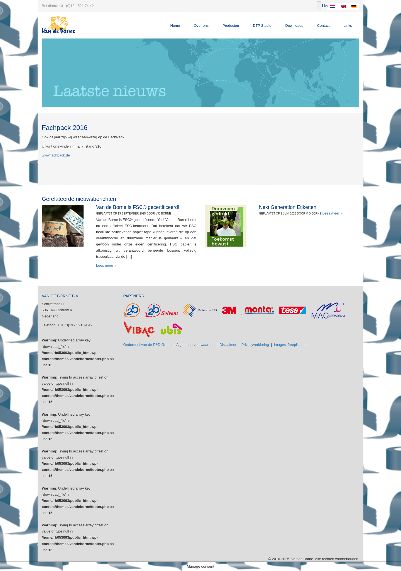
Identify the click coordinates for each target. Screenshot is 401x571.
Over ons (201, 25)
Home (175, 25)
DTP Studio (262, 25)
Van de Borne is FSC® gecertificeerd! (137, 207)
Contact (323, 25)
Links (348, 25)
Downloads (294, 25)
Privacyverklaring (255, 345)
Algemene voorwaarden (195, 345)
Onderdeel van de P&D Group (147, 345)
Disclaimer (227, 345)
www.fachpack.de (56, 155)
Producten (230, 25)
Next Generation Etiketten (287, 207)
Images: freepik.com (290, 345)
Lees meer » (106, 265)
